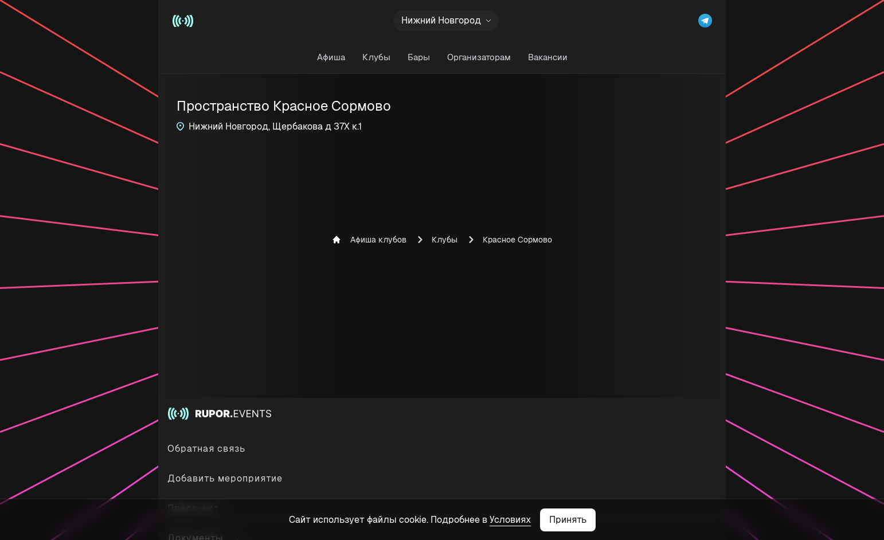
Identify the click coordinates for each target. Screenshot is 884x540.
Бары (419, 57)
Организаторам (479, 57)
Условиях (510, 520)
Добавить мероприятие (225, 478)
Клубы (376, 57)
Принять (567, 520)
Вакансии (548, 57)
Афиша (331, 57)
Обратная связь (206, 449)
